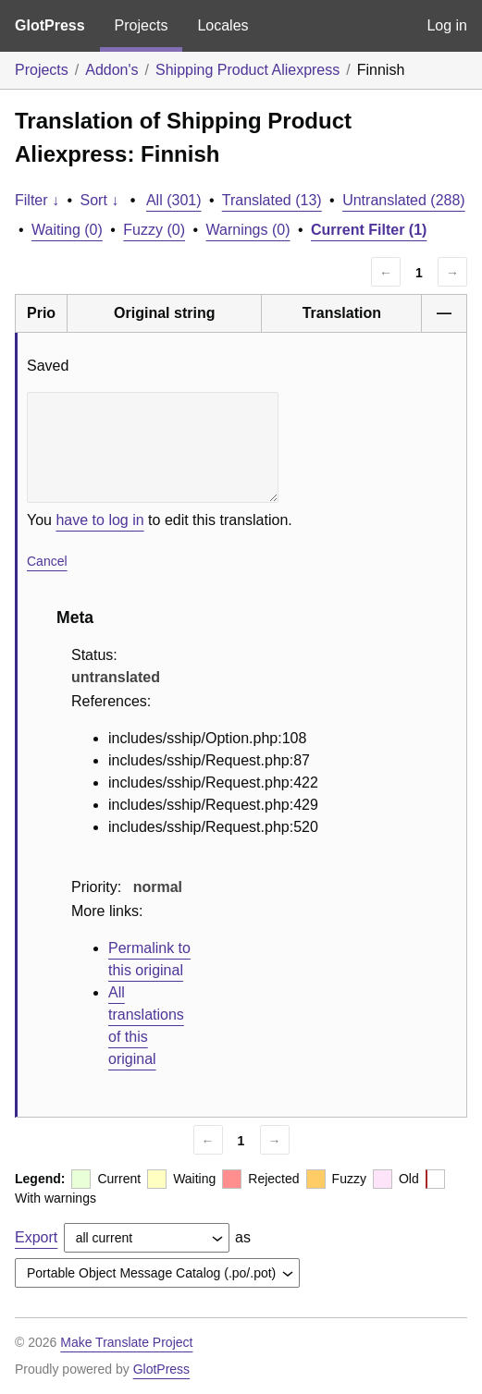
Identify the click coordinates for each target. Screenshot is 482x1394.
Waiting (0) (67, 230)
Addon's (111, 70)
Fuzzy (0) (154, 230)
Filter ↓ (37, 200)
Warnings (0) (248, 230)
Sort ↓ (99, 200)
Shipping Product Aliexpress (247, 70)
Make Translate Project (126, 1342)
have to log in (99, 520)
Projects (141, 25)
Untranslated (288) (403, 200)
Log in (446, 25)
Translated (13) (272, 200)
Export (36, 1237)
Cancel (47, 561)
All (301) (174, 200)
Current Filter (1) (368, 230)
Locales (222, 25)
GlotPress (50, 25)
